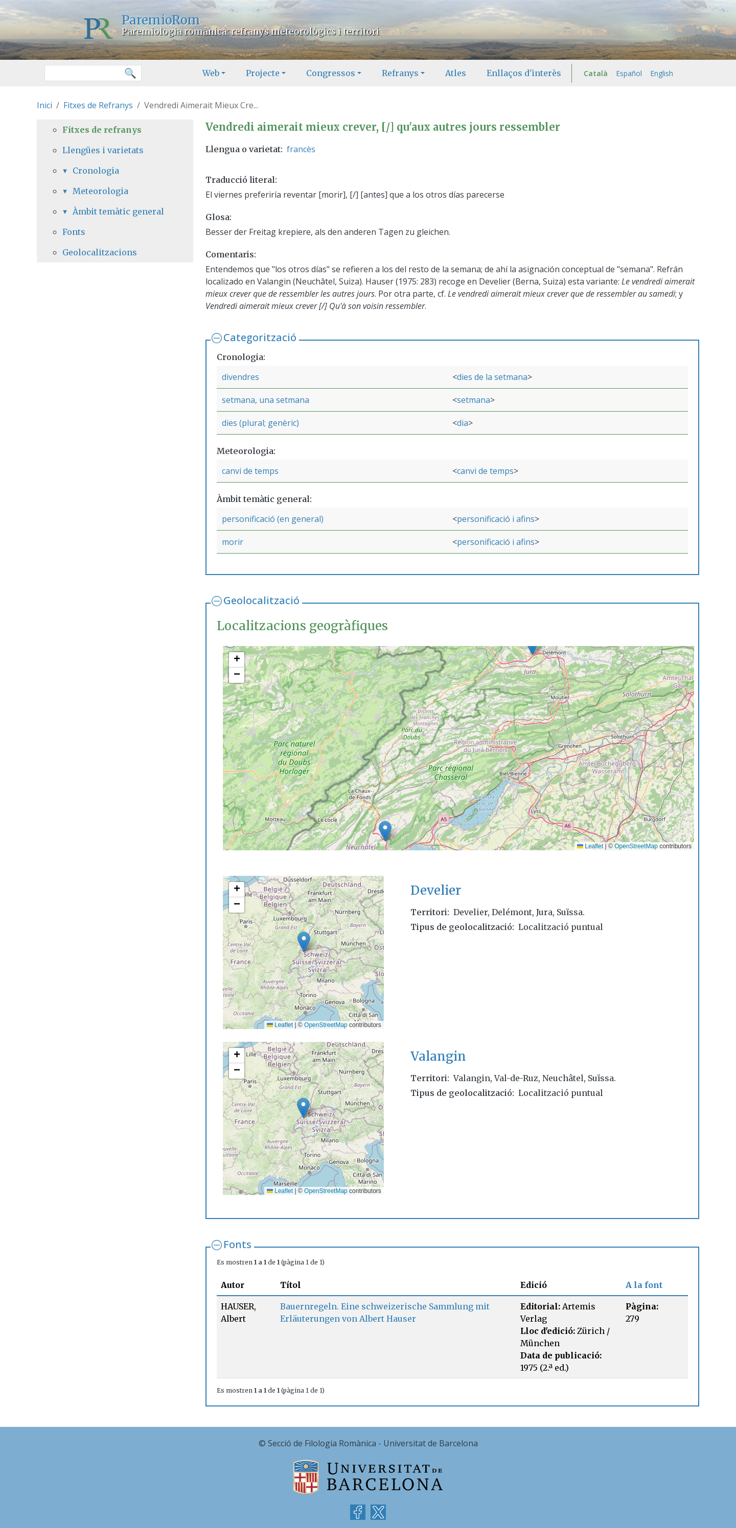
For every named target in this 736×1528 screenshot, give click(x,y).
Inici (44, 105)
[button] (385, 831)
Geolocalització (261, 600)
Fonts (237, 1244)
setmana (473, 399)
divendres (240, 377)
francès (301, 149)
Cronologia (96, 170)
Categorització (259, 337)
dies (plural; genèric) (260, 422)
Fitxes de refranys (102, 130)
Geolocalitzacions (99, 252)
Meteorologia (100, 191)
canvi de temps (250, 470)
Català (596, 73)
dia (462, 422)
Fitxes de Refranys (98, 105)
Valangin (438, 1056)
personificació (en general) (273, 518)
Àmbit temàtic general (118, 211)
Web (210, 73)
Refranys (400, 73)
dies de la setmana (492, 377)
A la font (644, 1285)
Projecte (263, 73)
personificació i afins (496, 518)
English (661, 73)
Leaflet (590, 846)
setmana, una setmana (265, 399)
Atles (455, 73)
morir (232, 541)
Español (629, 73)
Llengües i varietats (103, 150)
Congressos (330, 73)
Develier (435, 890)
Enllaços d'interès (524, 73)
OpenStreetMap (636, 846)
